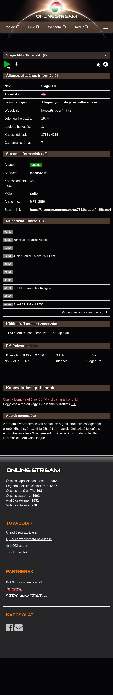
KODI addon (17, 546)
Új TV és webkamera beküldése (29, 539)
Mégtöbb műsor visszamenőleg (85, 312)
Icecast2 (36, 173)
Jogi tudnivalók (17, 552)
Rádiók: (12, 27)
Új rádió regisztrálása (21, 532)
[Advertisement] (57, 44)
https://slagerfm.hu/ (56, 110)
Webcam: (57, 27)
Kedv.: (81, 27)
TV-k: (33, 27)
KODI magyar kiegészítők (24, 582)
